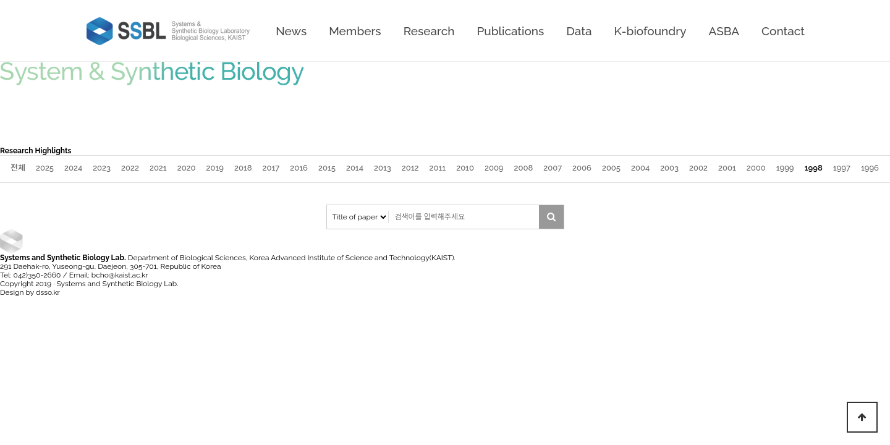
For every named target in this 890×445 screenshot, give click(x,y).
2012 (410, 167)
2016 (299, 167)
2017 (271, 167)
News (291, 31)
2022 (130, 167)
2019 (215, 167)
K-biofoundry (650, 31)
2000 (756, 167)
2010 (465, 167)
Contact (783, 31)
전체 (18, 167)
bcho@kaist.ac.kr (119, 275)
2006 (581, 167)
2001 (727, 167)
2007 (552, 167)
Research (429, 31)
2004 (640, 167)
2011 (438, 167)
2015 (327, 167)
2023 (102, 167)
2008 (523, 167)
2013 (382, 167)
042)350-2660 (37, 275)
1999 (785, 167)
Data (578, 31)
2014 (354, 167)
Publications (510, 31)
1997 (841, 167)
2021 (158, 167)
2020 (186, 167)
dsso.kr (48, 292)
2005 (611, 167)
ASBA (724, 31)
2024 (73, 167)
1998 (814, 167)
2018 (243, 167)
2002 (698, 167)
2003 (669, 167)
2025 (45, 167)
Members (355, 31)
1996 (870, 167)
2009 (494, 167)
